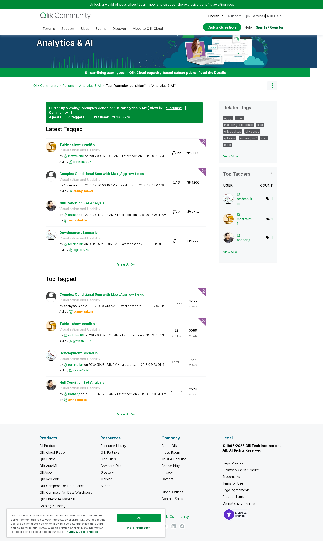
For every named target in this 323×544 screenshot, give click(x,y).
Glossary (107, 475)
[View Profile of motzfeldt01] (76, 159)
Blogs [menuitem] (84, 29)
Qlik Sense (48, 462)
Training (106, 482)
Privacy (167, 475)
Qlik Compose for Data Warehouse (66, 495)
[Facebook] (182, 529)
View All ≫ (126, 267)
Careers (167, 482)
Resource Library (113, 449)
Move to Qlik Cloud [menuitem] (148, 29)
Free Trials (108, 462)
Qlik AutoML (49, 469)
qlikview (229, 141)
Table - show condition (78, 147)
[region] (86, 523)
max (260, 128)
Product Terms (233, 500)
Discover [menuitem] (119, 29)
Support (107, 489)
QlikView (46, 475)
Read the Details (212, 76)
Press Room (171, 455)
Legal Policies (232, 466)
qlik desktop (232, 134)
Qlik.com (234, 16)
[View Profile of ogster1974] (81, 253)
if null (239, 121)
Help (248, 27)
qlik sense (252, 134)
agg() (228, 121)
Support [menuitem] (67, 29)
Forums (69, 89)
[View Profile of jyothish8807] (82, 165)
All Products (49, 449)
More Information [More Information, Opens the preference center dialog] (138, 527)
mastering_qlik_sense (238, 128)
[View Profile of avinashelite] (77, 223)
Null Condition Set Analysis (81, 206)
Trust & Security (174, 462)
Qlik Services (255, 16)
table (227, 148)
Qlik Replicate (50, 482)
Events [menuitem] (101, 29)
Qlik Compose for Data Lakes (62, 489)
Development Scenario (78, 236)
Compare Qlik (111, 469)
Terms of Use (232, 486)
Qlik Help (274, 16)
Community (58, 116)
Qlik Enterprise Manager (57, 502)
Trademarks (231, 480)
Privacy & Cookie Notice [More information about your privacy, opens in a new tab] (81, 531)
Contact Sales (172, 502)
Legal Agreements (236, 493)
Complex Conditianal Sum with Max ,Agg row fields (101, 177)
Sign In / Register (270, 27)
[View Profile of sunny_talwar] (83, 194)
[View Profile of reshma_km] (75, 247)
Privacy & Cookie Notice (241, 473)
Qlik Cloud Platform (54, 455)
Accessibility (171, 469)
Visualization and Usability (79, 153)
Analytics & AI (64, 45)
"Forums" (174, 111)
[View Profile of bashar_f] (74, 218)
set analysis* (248, 141)
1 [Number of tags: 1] (272, 202)
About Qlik (169, 449)
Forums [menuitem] (49, 29)
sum (263, 141)
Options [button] (272, 89)
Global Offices (172, 495)
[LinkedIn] (173, 529)
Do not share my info (239, 506)
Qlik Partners (110, 455)
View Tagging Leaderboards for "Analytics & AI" (248, 175)
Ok (139, 517)
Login (143, 4)
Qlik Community (45, 89)
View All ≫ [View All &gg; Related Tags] (230, 159)
